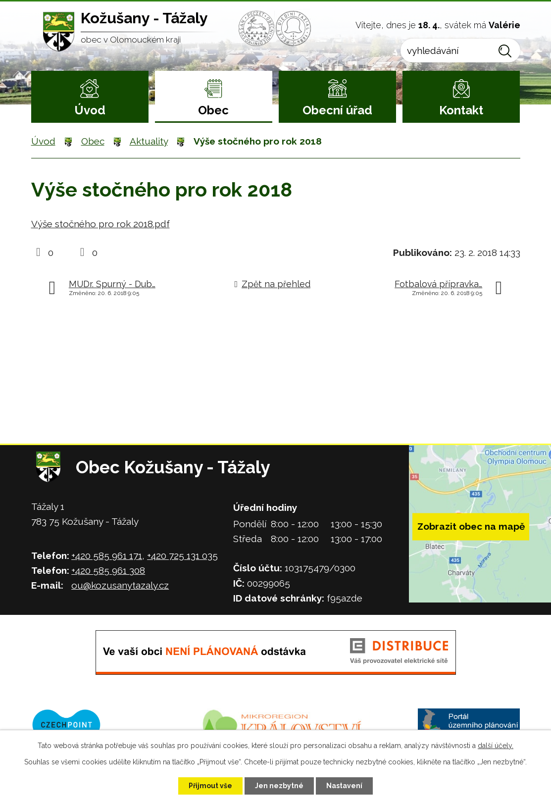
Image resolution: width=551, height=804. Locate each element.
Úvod (89, 110)
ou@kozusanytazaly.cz (120, 585)
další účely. (495, 746)
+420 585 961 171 (106, 555)
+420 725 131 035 (182, 555)
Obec (213, 110)
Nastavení (344, 786)
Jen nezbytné (279, 786)
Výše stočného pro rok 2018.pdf (100, 223)
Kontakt (461, 110)
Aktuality (149, 141)
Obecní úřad (337, 110)
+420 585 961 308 (108, 570)
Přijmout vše (210, 786)
